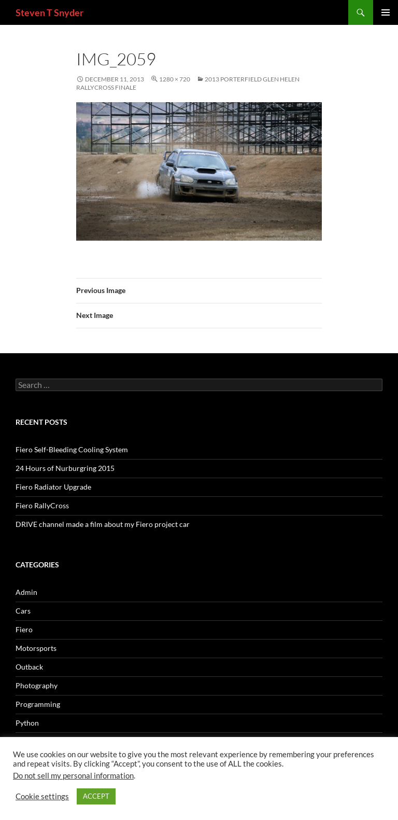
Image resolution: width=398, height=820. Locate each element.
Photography (37, 685)
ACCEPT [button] (96, 796)
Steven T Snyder (49, 12)
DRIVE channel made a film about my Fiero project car (103, 524)
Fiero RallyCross (42, 505)
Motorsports (36, 648)
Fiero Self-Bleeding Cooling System (72, 449)
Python (27, 722)
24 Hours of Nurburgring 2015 (65, 468)
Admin (26, 592)
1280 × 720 (174, 79)
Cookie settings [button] (42, 796)
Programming (38, 704)
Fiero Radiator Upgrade (53, 486)
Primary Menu (385, 12)
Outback (29, 666)
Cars (23, 610)
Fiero (24, 629)
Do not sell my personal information (73, 775)
